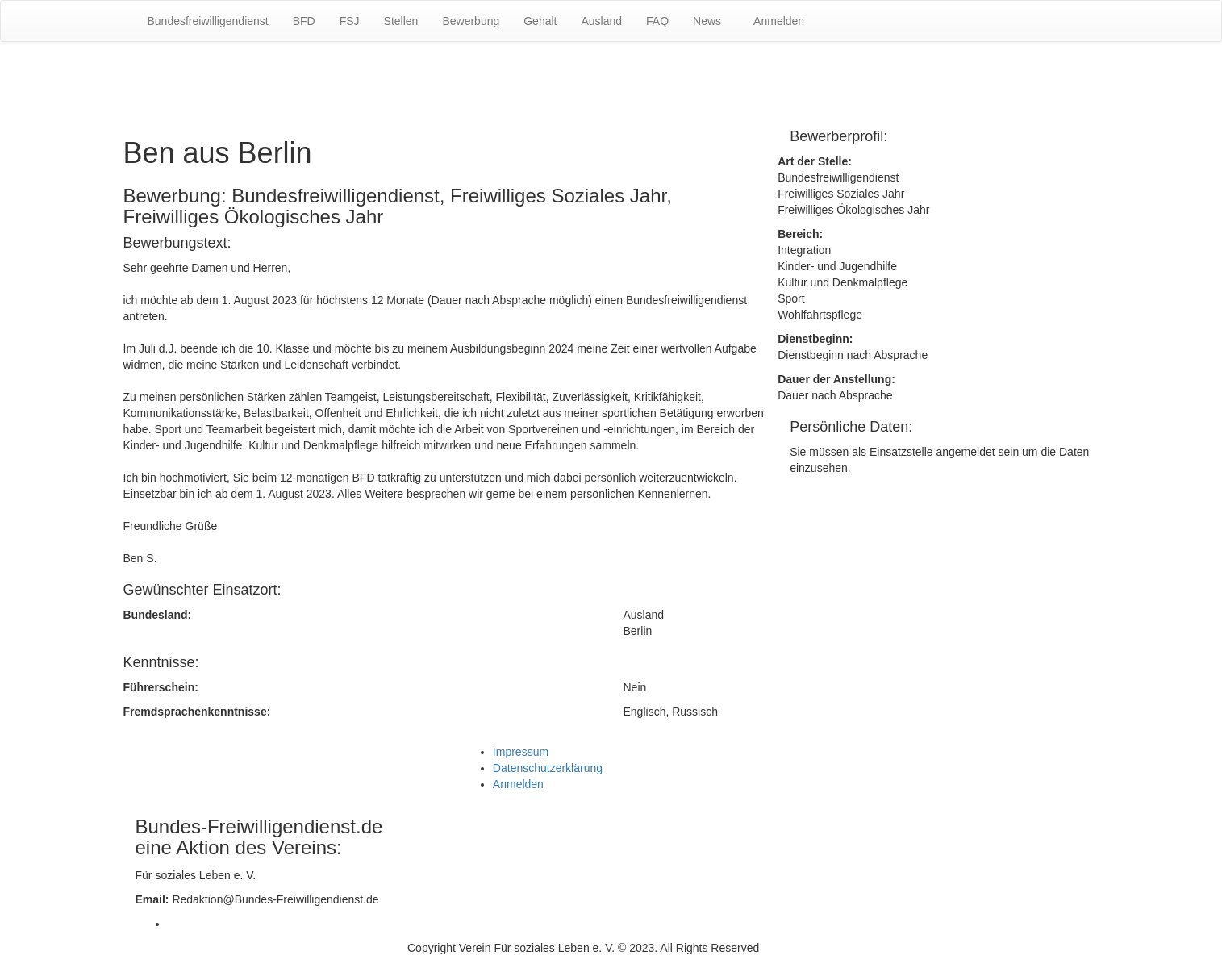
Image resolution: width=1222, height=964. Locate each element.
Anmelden (778, 21)
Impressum (520, 751)
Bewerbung (470, 21)
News (707, 21)
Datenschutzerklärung (548, 768)
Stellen (401, 21)
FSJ (350, 21)
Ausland (601, 21)
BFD (304, 21)
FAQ (657, 21)
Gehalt (540, 21)
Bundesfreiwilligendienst (208, 21)
